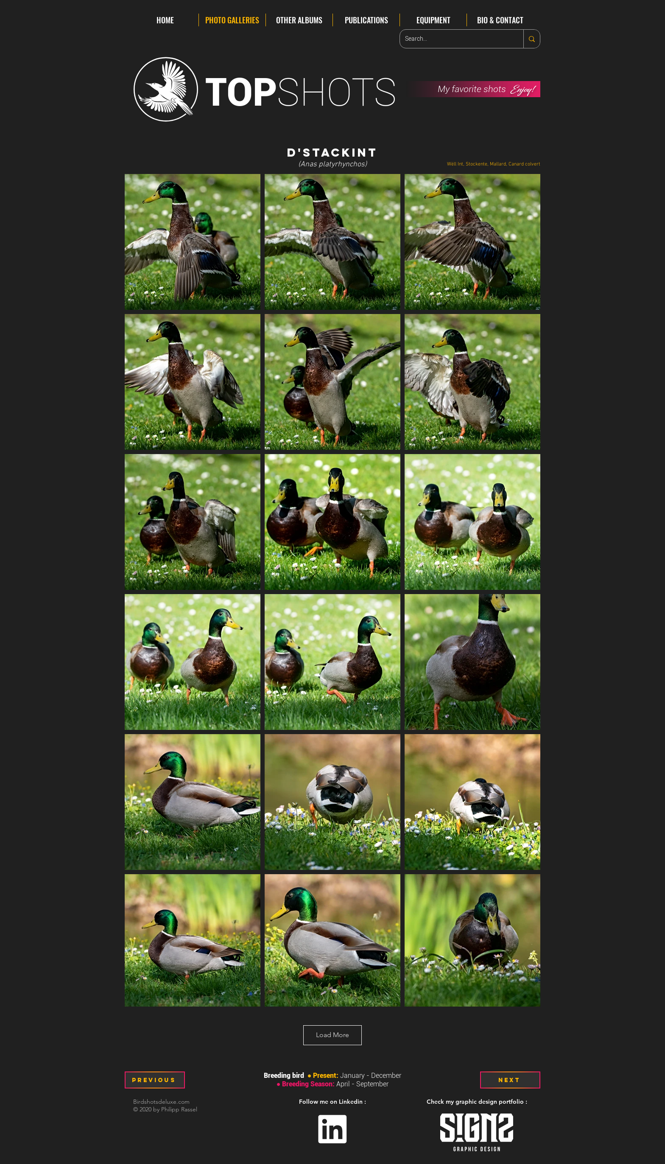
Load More (332, 1035)
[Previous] (155, 1079)
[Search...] (455, 39)
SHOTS (301, 92)
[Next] (510, 1079)
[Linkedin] (332, 1129)
